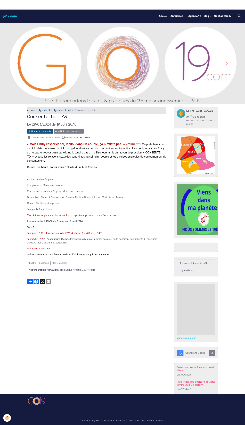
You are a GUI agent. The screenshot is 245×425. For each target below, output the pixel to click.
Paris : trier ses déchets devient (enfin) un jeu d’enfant (196, 383)
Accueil (163, 16)
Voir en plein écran (186, 338)
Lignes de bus (187, 270)
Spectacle (44, 263)
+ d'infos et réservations (69, 131)
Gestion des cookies (153, 420)
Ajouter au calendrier (40, 131)
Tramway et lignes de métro (195, 263)
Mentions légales (90, 420)
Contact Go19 (222, 16)
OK (212, 353)
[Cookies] (7, 418)
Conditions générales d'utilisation (120, 420)
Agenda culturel (62, 110)
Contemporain (59, 263)
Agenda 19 (194, 16)
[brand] (9, 16)
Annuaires (177, 16)
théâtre (32, 263)
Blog (206, 16)
